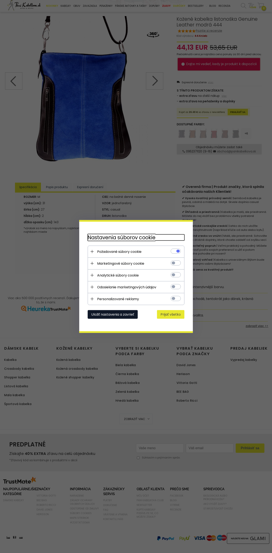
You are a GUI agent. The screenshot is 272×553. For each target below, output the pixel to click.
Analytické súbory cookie (118, 275)
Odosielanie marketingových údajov (126, 287)
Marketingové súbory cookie (120, 263)
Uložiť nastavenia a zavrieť (112, 314)
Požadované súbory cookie (119, 251)
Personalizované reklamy (118, 299)
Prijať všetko (171, 314)
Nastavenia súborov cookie (121, 237)
